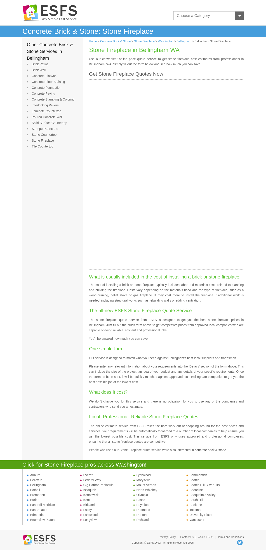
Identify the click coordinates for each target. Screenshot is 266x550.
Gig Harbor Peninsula (97, 485)
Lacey (86, 510)
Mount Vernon (144, 485)
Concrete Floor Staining (48, 82)
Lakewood (89, 515)
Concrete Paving (43, 93)
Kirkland (87, 505)
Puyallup (141, 505)
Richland (141, 520)
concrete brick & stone (210, 450)
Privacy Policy (167, 537)
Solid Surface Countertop (49, 123)
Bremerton (36, 495)
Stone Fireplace (43, 140)
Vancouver (195, 520)
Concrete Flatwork (45, 76)
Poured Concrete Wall (47, 117)
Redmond (141, 510)
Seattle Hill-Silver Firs (203, 485)
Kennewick (89, 495)
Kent (85, 500)
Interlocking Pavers (45, 105)
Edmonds (35, 515)
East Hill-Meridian (41, 505)
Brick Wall (39, 70)
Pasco (139, 500)
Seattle (193, 480)
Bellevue (34, 480)
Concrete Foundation (46, 87)
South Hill (194, 500)
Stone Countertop (44, 134)
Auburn (33, 475)
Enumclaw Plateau (41, 520)
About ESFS (205, 537)
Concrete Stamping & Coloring (53, 99)
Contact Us (186, 537)
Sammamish (196, 475)
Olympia (140, 495)
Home (93, 41)
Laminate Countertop (46, 111)
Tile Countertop (42, 146)
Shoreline (194, 490)
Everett (86, 475)
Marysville (142, 480)
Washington (165, 41)
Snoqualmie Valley (201, 495)
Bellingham (184, 41)
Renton (140, 515)
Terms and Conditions (230, 537)
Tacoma (193, 510)
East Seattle (37, 510)
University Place (199, 515)
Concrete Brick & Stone (115, 41)
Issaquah (88, 490)
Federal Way (90, 480)
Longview (88, 520)
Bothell (33, 490)
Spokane (194, 505)
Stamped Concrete (45, 129)
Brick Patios (40, 64)
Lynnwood (142, 475)
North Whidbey (145, 490)
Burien (33, 500)
